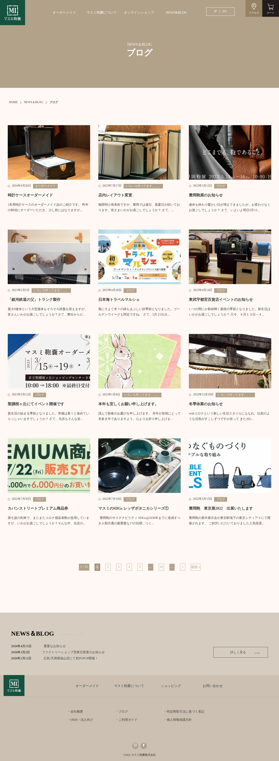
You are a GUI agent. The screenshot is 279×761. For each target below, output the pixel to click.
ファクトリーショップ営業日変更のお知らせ (73, 652)
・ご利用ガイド (126, 719)
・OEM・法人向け (80, 719)
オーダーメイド (64, 12)
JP (215, 11)
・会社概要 (75, 711)
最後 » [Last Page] (195, 567)
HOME (13, 102)
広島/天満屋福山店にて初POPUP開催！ (74, 658)
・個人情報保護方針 (178, 719)
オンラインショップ (139, 12)
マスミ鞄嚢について (102, 12)
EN (225, 11)
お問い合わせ (213, 686)
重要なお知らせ (55, 646)
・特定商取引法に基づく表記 (184, 711)
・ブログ (121, 711)
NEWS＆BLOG (33, 102)
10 (161, 567)
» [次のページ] (182, 567)
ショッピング (171, 686)
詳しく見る (239, 652)
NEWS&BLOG (176, 12)
